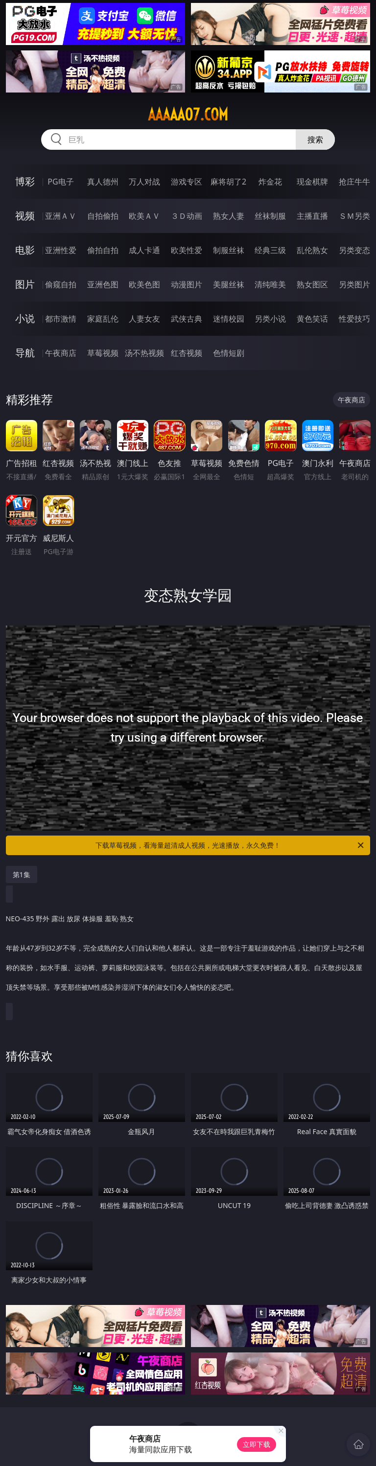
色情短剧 (228, 353)
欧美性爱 (186, 250)
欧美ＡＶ (144, 215)
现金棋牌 (312, 181)
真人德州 (102, 181)
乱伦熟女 (312, 250)
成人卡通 (144, 250)
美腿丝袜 (228, 284)
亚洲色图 (102, 284)
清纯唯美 (270, 284)
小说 (25, 318)
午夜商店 (60, 353)
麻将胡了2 (228, 181)
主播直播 (312, 215)
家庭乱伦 (102, 318)
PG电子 (60, 181)
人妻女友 (144, 318)
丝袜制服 (270, 215)
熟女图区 (312, 284)
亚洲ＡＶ (60, 215)
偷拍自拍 (102, 250)
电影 (25, 249)
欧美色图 (144, 284)
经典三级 (270, 250)
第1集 (21, 874)
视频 (25, 215)
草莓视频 (102, 353)
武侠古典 (186, 318)
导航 (25, 352)
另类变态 (354, 250)
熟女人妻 (228, 215)
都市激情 (60, 318)
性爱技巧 (354, 318)
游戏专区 (186, 181)
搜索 (315, 139)
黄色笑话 (312, 318)
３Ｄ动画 (186, 215)
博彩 (25, 181)
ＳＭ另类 (354, 215)
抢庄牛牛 (354, 181)
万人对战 (144, 181)
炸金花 (270, 181)
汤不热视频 (144, 353)
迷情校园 (228, 318)
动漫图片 (186, 284)
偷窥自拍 (60, 284)
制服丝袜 (228, 250)
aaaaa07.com (188, 114)
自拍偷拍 (102, 215)
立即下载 (256, 1444)
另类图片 (354, 284)
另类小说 (270, 318)
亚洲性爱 (60, 250)
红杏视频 (186, 353)
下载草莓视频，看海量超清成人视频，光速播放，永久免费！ (230, 845)
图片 (25, 284)
